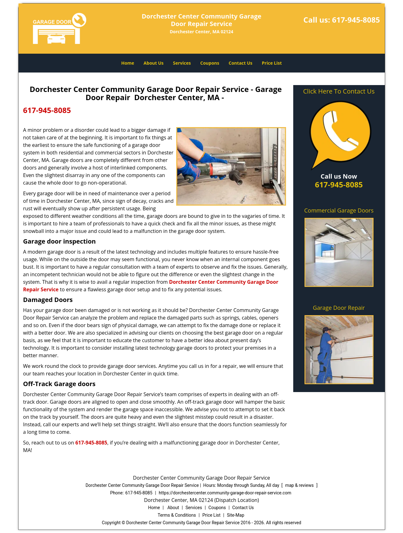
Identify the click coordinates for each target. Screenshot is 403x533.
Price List (272, 63)
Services (182, 63)
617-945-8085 (356, 19)
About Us (154, 63)
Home (127, 63)
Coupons (209, 63)
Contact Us (240, 63)
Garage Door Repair (339, 307)
